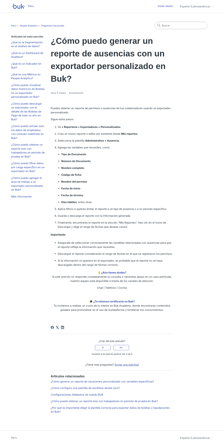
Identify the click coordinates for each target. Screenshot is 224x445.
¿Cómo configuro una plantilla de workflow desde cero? (85, 388)
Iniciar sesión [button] (165, 6)
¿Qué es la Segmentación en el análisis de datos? (27, 44)
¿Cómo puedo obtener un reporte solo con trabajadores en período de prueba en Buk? (28, 150)
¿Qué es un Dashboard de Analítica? (27, 55)
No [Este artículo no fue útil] (121, 347)
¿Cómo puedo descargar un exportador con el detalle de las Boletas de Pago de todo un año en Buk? (26, 111)
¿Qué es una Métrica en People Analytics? (26, 76)
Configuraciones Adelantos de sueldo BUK (77, 394)
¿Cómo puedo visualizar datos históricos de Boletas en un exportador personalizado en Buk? (28, 91)
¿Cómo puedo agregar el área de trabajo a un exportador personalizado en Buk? (27, 183)
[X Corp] (57, 327)
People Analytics (29, 25)
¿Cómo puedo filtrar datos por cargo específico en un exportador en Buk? (27, 167)
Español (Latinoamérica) (196, 6)
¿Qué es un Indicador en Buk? (26, 65)
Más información (21, 196)
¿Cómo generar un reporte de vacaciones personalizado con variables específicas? (102, 381)
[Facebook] (52, 327)
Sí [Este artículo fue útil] (103, 347)
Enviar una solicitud (127, 364)
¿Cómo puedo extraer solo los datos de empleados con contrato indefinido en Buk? (27, 132)
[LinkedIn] (62, 327)
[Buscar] (181, 25)
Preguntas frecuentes (52, 25)
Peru (13, 25)
